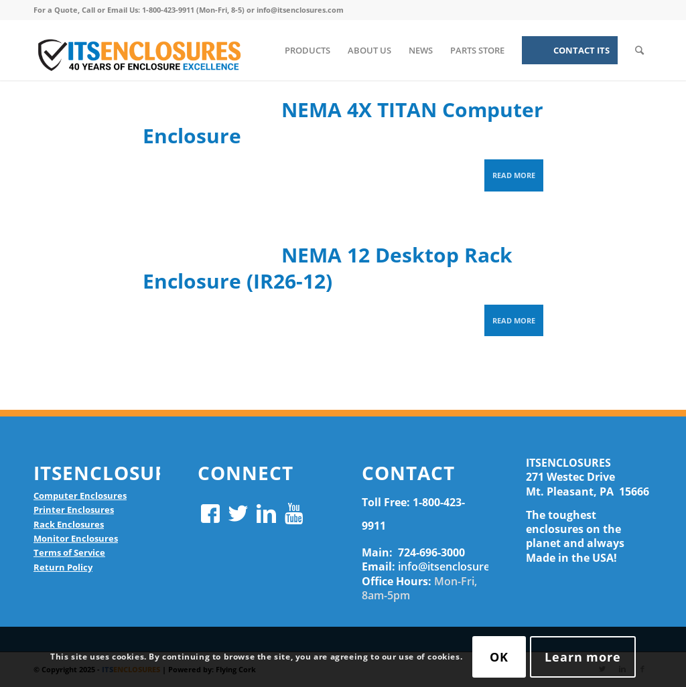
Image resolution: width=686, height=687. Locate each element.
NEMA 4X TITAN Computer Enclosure (343, 122)
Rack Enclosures (68, 524)
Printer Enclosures (73, 510)
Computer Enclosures (80, 495)
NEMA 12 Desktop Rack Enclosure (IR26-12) (327, 268)
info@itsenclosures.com (459, 566)
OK (499, 657)
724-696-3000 (431, 552)
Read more (513, 175)
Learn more (583, 657)
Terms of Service (69, 552)
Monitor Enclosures (75, 538)
